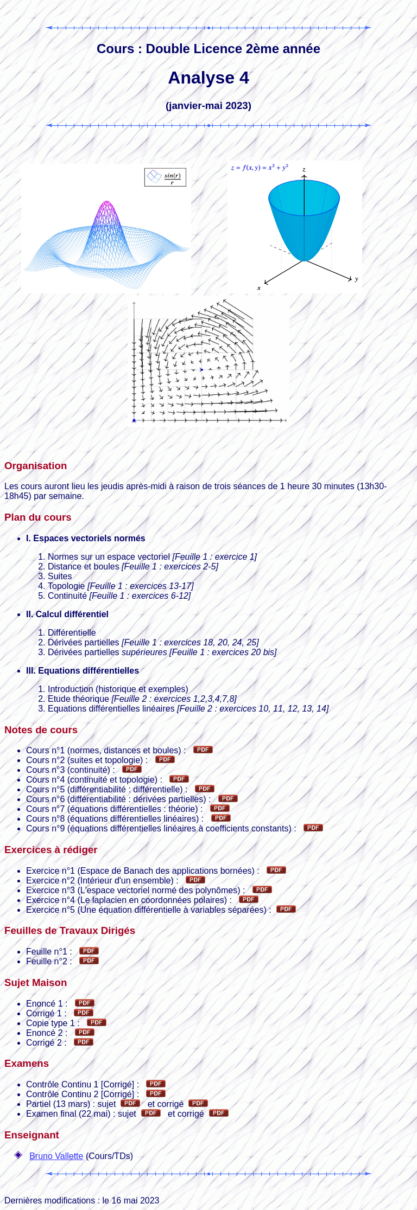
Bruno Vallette (56, 1156)
